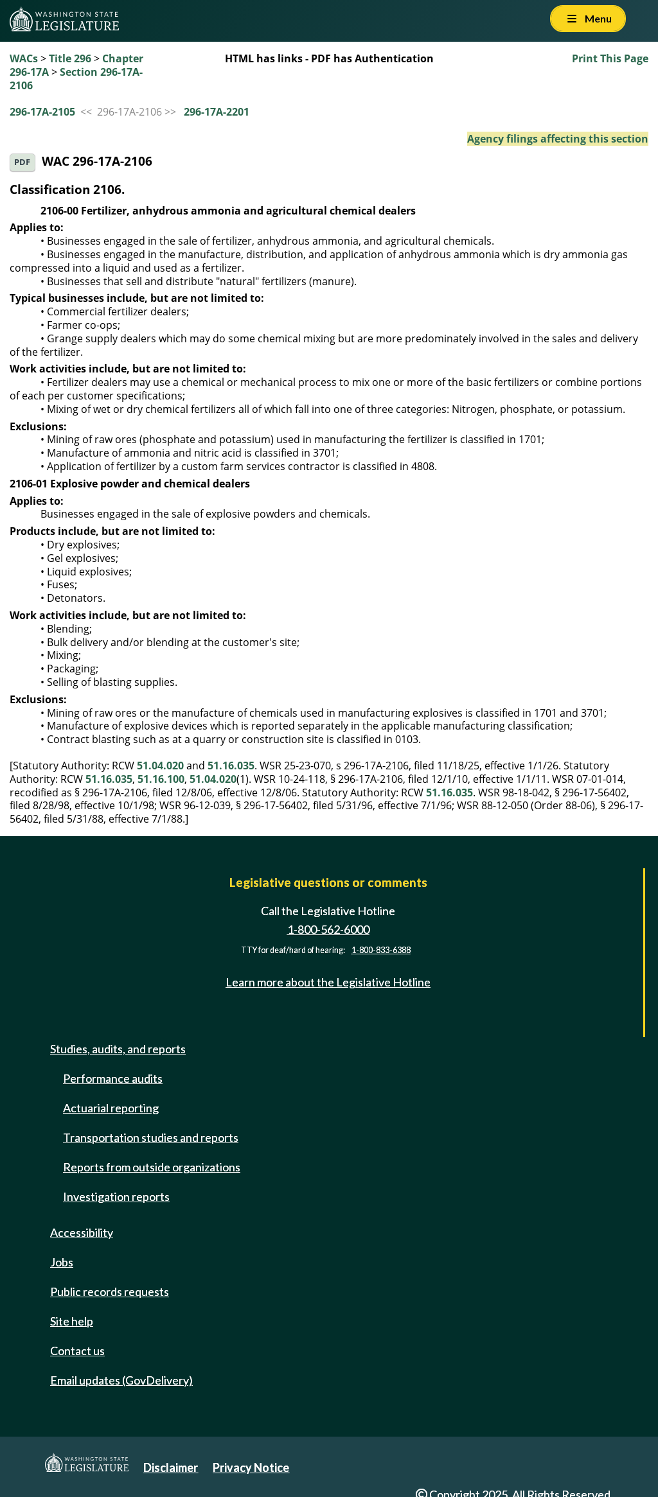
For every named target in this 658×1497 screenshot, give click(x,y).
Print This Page (610, 58)
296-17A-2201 (216, 112)
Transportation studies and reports (150, 1137)
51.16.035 (231, 765)
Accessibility (81, 1232)
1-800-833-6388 (381, 950)
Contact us (77, 1351)
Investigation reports (116, 1196)
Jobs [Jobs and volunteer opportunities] (61, 1262)
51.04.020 (160, 765)
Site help (71, 1321)
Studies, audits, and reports (118, 1049)
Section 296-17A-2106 (76, 78)
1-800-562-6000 (328, 929)
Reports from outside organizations (151, 1167)
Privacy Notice (251, 1467)
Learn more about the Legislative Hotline (328, 982)
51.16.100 (161, 779)
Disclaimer (170, 1467)
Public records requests (109, 1291)
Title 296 (70, 58)
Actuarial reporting (111, 1108)
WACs (24, 58)
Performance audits (113, 1078)
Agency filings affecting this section (557, 139)
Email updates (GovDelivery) (121, 1380)
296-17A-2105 (42, 112)
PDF (22, 162)
